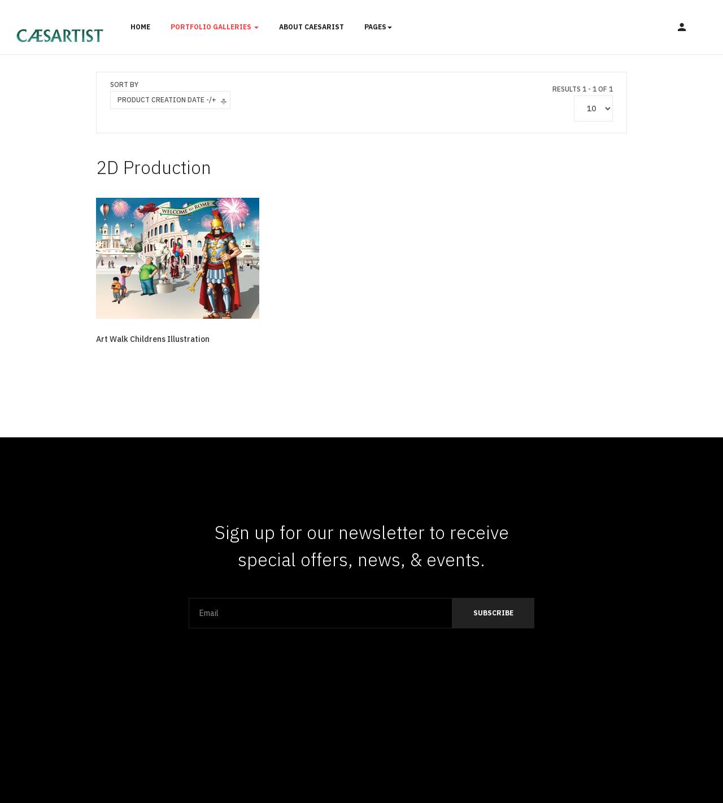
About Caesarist (311, 27)
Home (140, 27)
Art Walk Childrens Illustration (153, 339)
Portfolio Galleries (215, 27)
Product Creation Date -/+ (166, 100)
